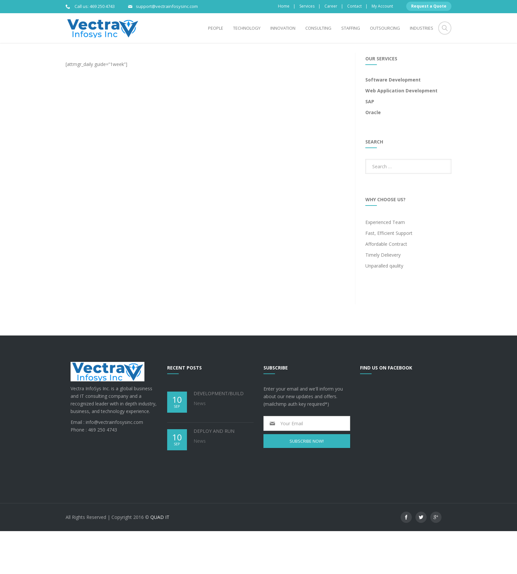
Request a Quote (428, 6)
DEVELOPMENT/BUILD (219, 436)
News (200, 446)
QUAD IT (159, 560)
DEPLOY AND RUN (214, 474)
